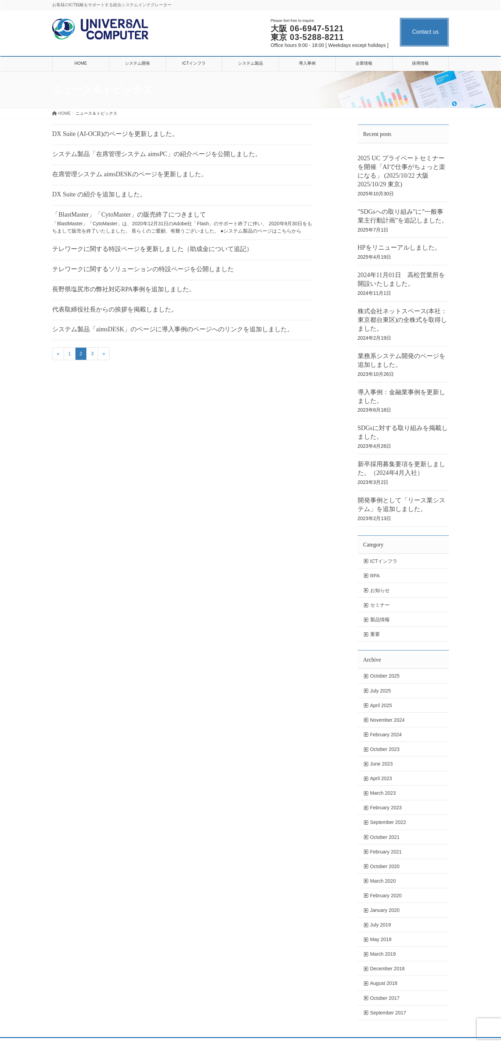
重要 (375, 634)
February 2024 (386, 734)
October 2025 (385, 676)
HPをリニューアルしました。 (399, 247)
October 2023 (385, 749)
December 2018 (387, 968)
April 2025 (381, 705)
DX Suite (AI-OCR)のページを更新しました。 (115, 133)
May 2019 (380, 939)
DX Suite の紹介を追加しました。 (99, 194)
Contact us (425, 32)
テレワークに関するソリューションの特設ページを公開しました (143, 269)
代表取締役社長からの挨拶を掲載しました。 (114, 309)
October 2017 (385, 998)
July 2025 (380, 691)
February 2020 (386, 895)
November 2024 (387, 720)
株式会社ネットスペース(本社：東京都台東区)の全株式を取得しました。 (402, 320)
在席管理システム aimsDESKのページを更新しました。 (129, 174)
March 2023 (383, 793)
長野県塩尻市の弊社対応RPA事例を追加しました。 (123, 289)
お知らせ (380, 590)
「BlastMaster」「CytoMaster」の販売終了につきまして (129, 214)
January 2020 (385, 910)
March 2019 (383, 954)
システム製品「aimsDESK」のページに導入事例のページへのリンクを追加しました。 (172, 329)
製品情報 (380, 619)
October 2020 (385, 866)
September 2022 (388, 822)
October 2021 (385, 837)
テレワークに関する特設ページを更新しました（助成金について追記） (152, 248)
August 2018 (384, 983)
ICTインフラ (384, 561)
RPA (375, 575)
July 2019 (380, 925)
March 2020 (383, 881)
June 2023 (381, 764)
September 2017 (388, 1012)
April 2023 (381, 778)
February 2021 (386, 852)
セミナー (380, 605)
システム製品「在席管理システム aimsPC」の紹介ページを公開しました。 (156, 154)
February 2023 (386, 807)
